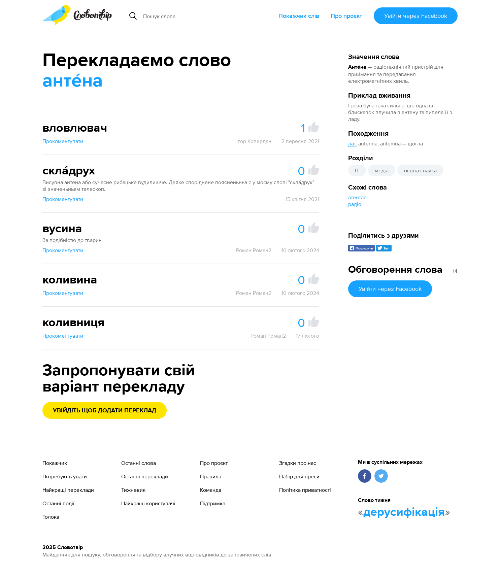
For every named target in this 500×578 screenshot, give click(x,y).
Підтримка (212, 503)
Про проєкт (346, 15)
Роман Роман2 (253, 250)
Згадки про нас (297, 463)
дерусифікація (404, 512)
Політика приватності (305, 490)
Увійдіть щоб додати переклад (104, 411)
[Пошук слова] (197, 16)
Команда (210, 490)
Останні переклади (144, 476)
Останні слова (138, 463)
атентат (357, 197)
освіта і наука (420, 170)
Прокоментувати (62, 141)
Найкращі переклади (68, 490)
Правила (210, 476)
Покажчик (54, 463)
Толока (50, 517)
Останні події (58, 503)
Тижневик (133, 490)
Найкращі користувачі (148, 503)
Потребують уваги (64, 476)
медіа (382, 170)
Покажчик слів (298, 15)
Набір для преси (299, 476)
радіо (354, 204)
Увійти (415, 15)
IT (357, 170)
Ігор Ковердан (253, 141)
